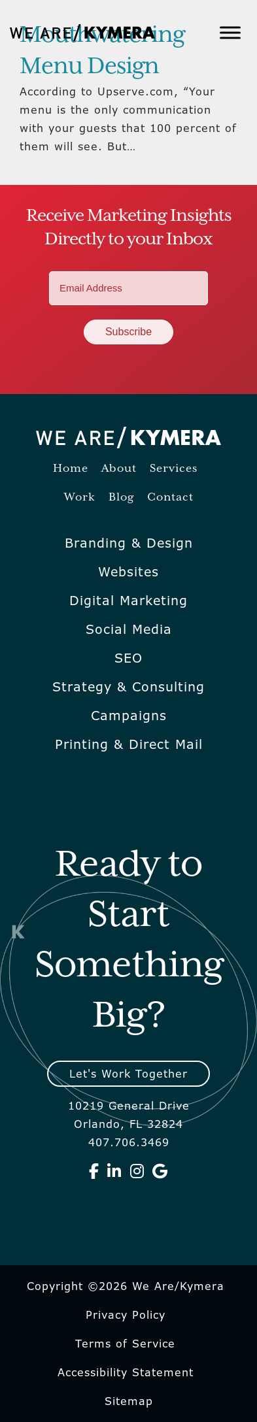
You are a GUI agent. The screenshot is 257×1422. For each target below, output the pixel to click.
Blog (121, 497)
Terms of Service (125, 1343)
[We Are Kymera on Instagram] (137, 1171)
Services (173, 469)
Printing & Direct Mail (129, 744)
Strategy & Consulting (128, 686)
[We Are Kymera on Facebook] (94, 1171)
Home (70, 469)
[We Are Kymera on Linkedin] (114, 1171)
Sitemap (129, 1401)
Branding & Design (129, 543)
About (119, 469)
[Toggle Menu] (230, 32)
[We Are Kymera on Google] (160, 1171)
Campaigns (129, 715)
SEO (128, 658)
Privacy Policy (125, 1315)
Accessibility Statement (126, 1372)
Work (79, 497)
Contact (170, 497)
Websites (128, 571)
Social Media (129, 629)
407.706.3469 (128, 1142)
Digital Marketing (128, 600)
